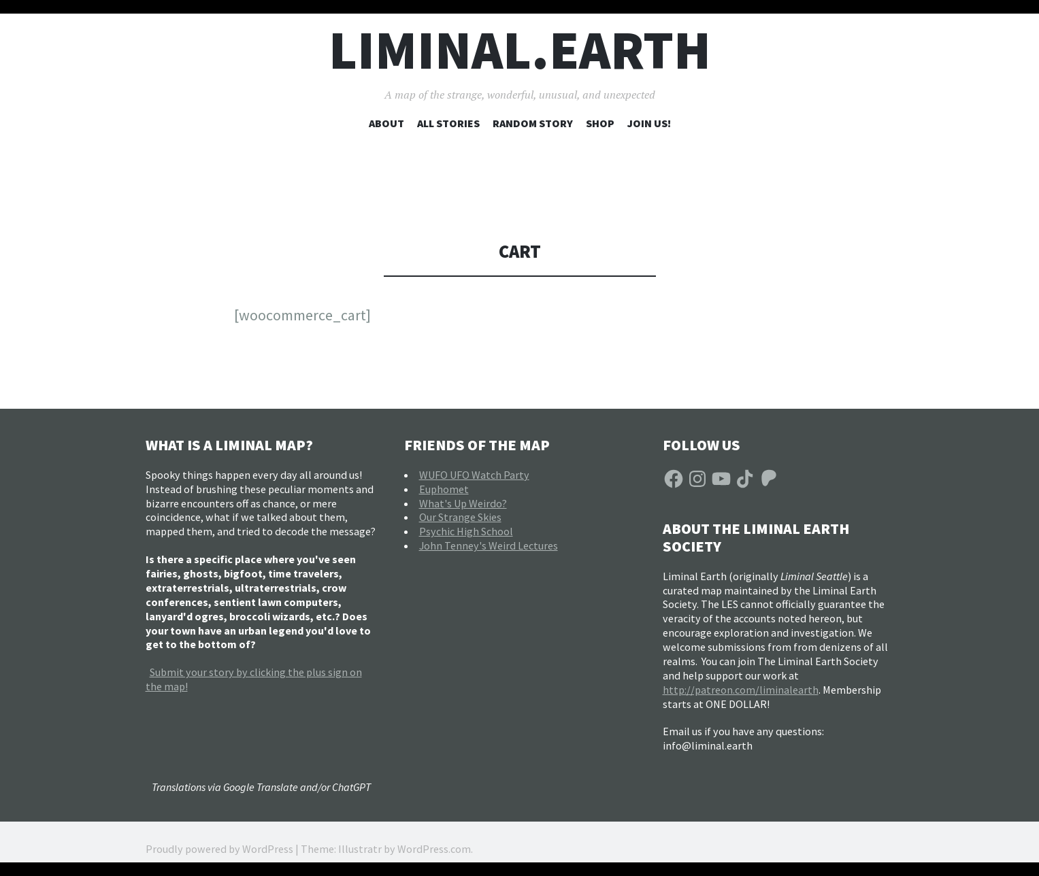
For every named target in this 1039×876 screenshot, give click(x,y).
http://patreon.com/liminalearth (741, 689)
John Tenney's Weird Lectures (488, 545)
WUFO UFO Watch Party (474, 475)
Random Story (533, 123)
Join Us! (649, 123)
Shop (600, 123)
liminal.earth (520, 50)
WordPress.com (434, 849)
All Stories (448, 123)
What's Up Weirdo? (463, 503)
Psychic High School (466, 531)
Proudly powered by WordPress (219, 849)
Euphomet (444, 489)
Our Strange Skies (460, 517)
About (386, 123)
